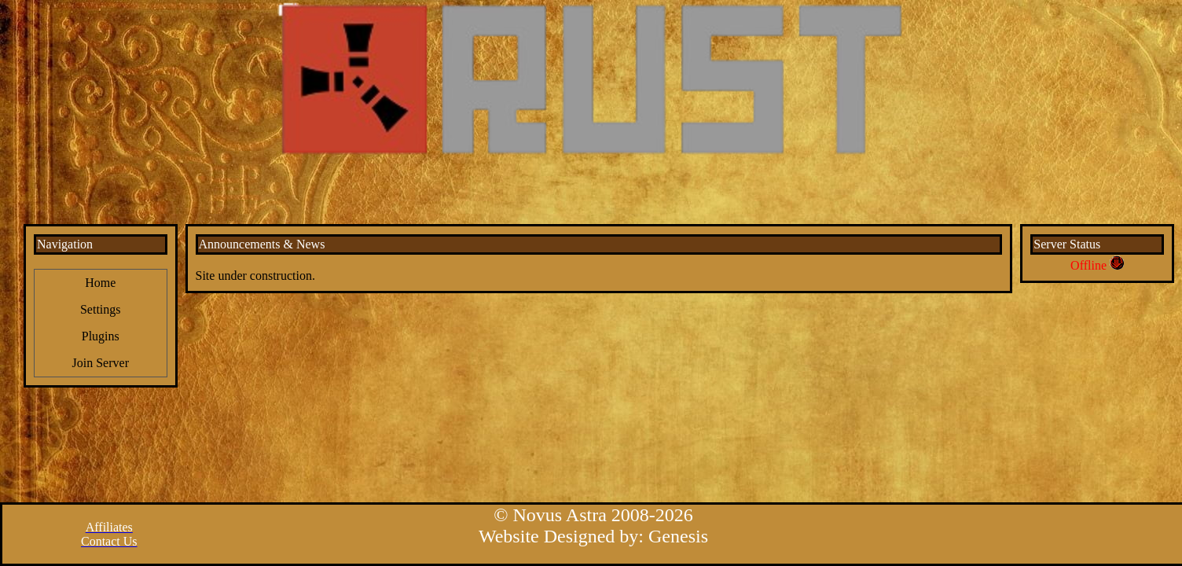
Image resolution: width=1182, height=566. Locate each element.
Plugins (100, 336)
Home (100, 282)
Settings (100, 309)
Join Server (100, 362)
